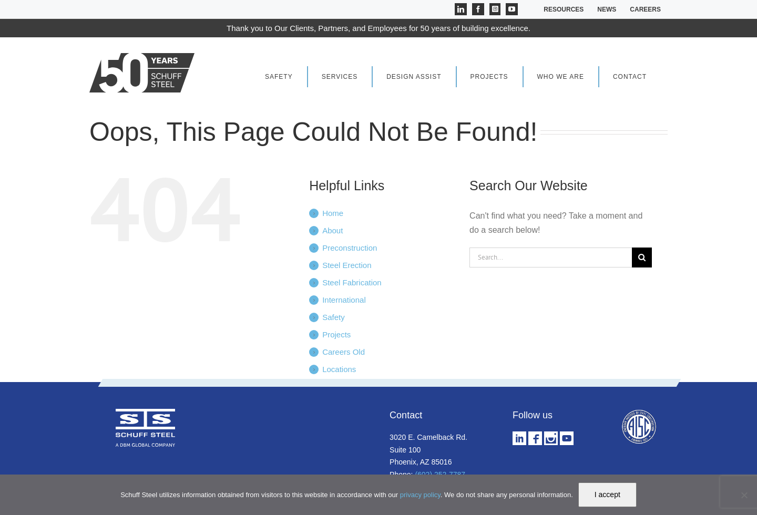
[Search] (642, 257)
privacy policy (420, 495)
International (344, 299)
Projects (336, 334)
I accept (607, 494)
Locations (339, 369)
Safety (333, 317)
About (332, 230)
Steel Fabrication (352, 282)
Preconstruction (349, 247)
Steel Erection (346, 265)
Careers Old (343, 351)
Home (332, 213)
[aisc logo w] (639, 412)
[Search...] (550, 257)
